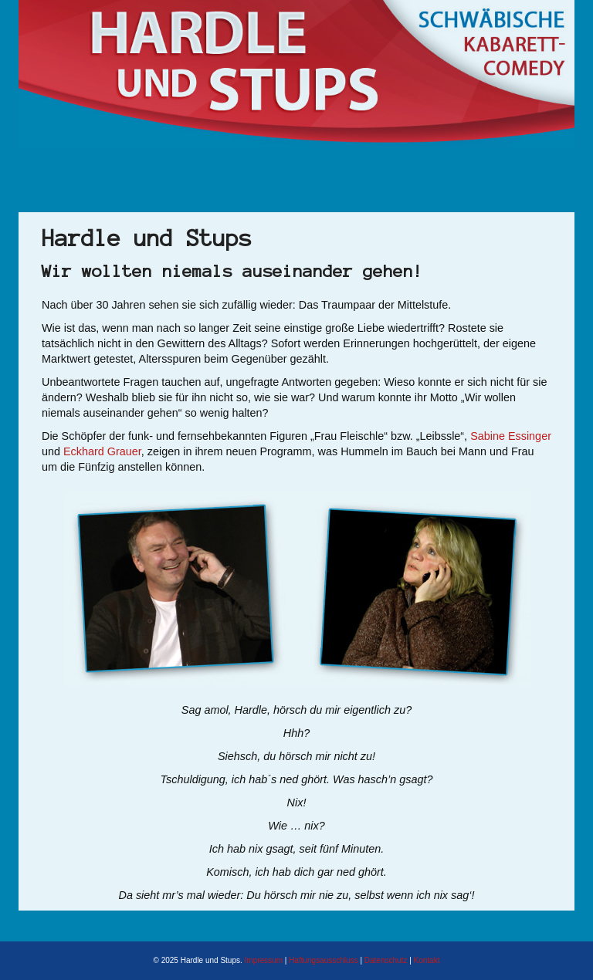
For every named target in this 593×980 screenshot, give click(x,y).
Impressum (264, 960)
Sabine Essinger (510, 436)
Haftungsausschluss (323, 960)
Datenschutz (386, 960)
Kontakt (427, 960)
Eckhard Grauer (102, 451)
